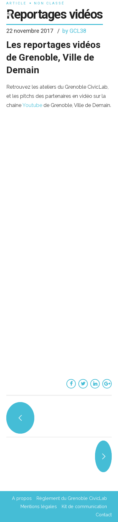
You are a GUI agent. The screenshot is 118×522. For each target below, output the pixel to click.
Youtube (32, 105)
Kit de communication (84, 506)
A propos (22, 498)
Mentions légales (38, 506)
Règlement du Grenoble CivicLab (72, 498)
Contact (104, 514)
